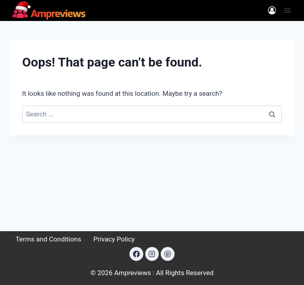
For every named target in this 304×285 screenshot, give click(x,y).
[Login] (272, 10)
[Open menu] (287, 10)
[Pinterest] (167, 253)
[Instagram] (152, 253)
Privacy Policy (114, 239)
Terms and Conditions (48, 239)
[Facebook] (136, 253)
